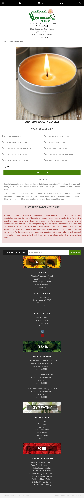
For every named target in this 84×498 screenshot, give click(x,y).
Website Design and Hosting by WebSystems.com (68, 495)
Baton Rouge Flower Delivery (42, 462)
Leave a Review (42, 435)
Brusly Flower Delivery (42, 471)
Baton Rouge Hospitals (42, 468)
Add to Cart (42, 172)
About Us (42, 421)
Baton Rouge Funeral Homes (42, 465)
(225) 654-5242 (42, 37)
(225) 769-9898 (42, 32)
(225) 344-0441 (42, 26)
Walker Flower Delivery (42, 485)
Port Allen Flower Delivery (42, 476)
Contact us (42, 424)
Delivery (42, 427)
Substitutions (42, 432)
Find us (42, 287)
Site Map (41, 438)
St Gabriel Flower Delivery (42, 482)
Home (4, 41)
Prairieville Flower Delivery (42, 479)
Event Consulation (42, 430)
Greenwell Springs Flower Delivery (42, 474)
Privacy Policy (28, 495)
